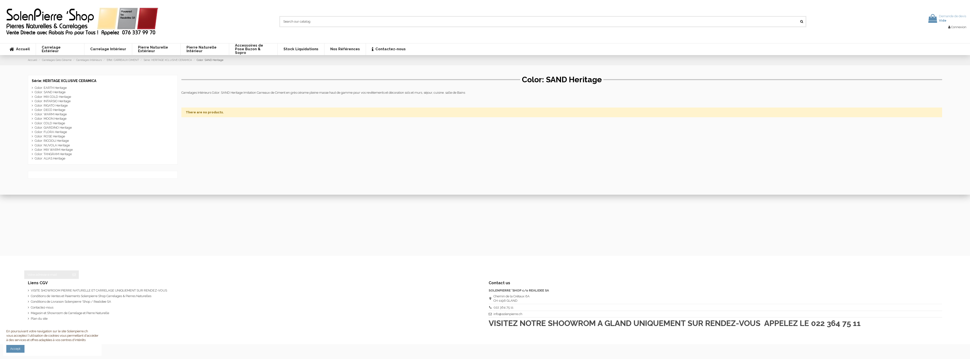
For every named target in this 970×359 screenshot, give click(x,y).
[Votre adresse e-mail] (46, 274)
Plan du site (39, 318)
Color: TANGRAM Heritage (53, 154)
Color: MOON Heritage (50, 118)
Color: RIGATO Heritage (51, 105)
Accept (15, 349)
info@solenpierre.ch (507, 314)
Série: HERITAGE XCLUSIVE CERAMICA (64, 81)
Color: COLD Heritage (50, 123)
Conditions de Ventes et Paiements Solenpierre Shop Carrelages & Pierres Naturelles (91, 296)
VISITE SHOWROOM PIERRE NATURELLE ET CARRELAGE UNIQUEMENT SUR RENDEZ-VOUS (99, 290)
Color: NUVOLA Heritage (52, 145)
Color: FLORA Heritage (51, 132)
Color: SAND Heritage (50, 92)
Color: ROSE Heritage (50, 136)
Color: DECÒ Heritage (50, 110)
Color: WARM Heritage (51, 114)
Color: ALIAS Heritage (50, 158)
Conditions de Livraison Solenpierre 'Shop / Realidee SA (71, 301)
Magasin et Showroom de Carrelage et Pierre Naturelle (70, 313)
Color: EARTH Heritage (51, 88)
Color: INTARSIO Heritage (53, 101)
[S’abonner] (74, 274)
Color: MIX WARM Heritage (54, 149)
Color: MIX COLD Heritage (53, 97)
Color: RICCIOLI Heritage (52, 140)
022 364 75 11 (503, 307)
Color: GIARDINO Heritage (53, 127)
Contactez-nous (42, 307)
